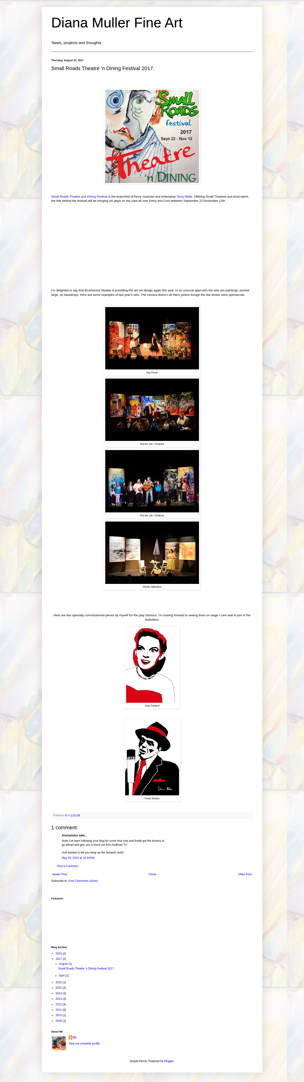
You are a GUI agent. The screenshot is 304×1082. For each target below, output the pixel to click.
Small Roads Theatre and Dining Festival (79, 196)
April (62, 975)
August (63, 964)
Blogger (169, 1061)
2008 (59, 1020)
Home (152, 874)
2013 (59, 998)
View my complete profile (84, 1043)
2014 (59, 993)
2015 (59, 987)
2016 (59, 982)
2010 (59, 1015)
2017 (59, 959)
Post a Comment (67, 866)
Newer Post (60, 874)
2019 (59, 953)
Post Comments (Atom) (83, 881)
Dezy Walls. (185, 196)
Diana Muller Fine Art (117, 22)
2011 (59, 1009)
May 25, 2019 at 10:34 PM (78, 858)
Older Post (245, 874)
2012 (59, 1004)
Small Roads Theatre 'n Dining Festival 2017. (86, 968)
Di (74, 1037)
